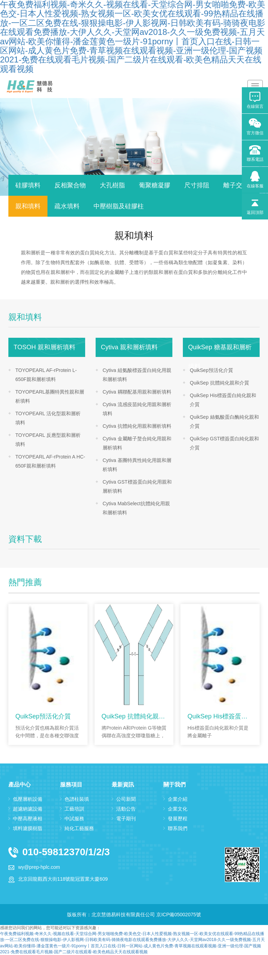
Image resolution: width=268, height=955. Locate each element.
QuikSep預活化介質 (211, 370)
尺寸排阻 (196, 185)
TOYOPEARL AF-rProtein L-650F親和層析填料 (46, 374)
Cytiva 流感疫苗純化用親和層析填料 (137, 409)
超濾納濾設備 (27, 809)
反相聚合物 (70, 185)
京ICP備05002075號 (178, 914)
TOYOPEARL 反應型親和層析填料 (48, 439)
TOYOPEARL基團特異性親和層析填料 (49, 396)
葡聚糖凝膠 (154, 185)
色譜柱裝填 (77, 799)
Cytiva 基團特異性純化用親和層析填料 (137, 464)
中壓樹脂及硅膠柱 (119, 206)
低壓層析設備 (27, 799)
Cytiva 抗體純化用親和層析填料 (137, 426)
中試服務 (74, 818)
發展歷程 (177, 818)
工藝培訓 (74, 809)
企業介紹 (177, 799)
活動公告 (126, 809)
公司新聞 (126, 799)
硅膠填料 (27, 185)
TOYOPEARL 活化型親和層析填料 (48, 418)
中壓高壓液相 (27, 818)
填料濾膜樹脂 (27, 828)
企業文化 (177, 809)
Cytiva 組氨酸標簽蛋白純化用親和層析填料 (137, 374)
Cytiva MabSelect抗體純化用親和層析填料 (136, 508)
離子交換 (235, 185)
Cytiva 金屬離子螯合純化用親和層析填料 (137, 443)
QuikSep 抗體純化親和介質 (219, 383)
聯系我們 (177, 828)
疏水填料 (67, 206)
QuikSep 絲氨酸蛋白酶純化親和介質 (224, 421)
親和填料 (27, 206)
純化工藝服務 (79, 828)
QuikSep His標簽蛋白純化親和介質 (223, 400)
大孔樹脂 (112, 185)
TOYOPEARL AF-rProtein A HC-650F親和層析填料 (50, 461)
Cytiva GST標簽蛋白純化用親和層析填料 (137, 486)
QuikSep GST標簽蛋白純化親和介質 (224, 443)
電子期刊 (126, 818)
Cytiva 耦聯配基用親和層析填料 (137, 392)
